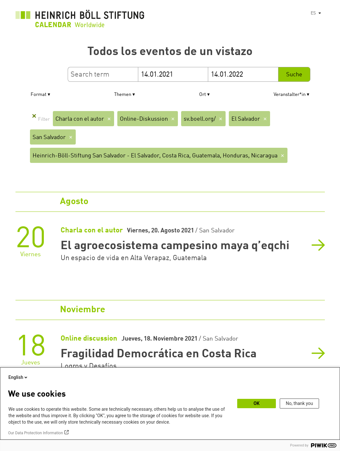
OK (257, 403)
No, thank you (299, 403)
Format (38, 94)
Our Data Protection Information (35, 433)
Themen (122, 94)
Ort (202, 94)
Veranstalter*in (290, 94)
